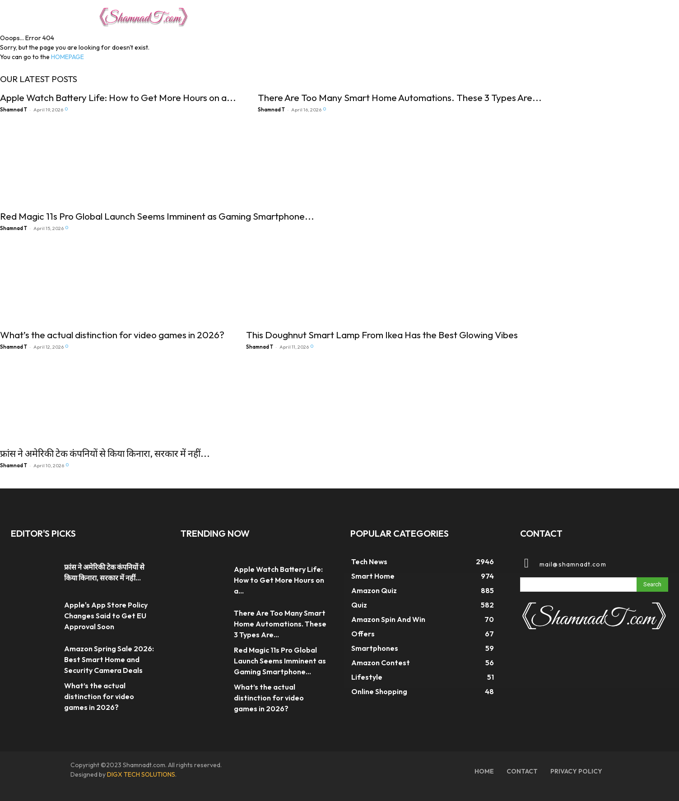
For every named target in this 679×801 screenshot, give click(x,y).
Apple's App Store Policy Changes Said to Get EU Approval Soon (106, 615)
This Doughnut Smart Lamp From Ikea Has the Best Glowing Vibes (382, 335)
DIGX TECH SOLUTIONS (141, 774)
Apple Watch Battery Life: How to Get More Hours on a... (118, 97)
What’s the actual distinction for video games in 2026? (112, 335)
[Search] (652, 584)
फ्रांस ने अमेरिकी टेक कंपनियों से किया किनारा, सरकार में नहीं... (105, 453)
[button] (570, 15)
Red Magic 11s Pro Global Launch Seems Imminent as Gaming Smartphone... (157, 216)
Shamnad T (13, 109)
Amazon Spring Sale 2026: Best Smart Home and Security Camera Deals (109, 659)
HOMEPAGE (67, 57)
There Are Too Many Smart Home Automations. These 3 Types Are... (400, 97)
